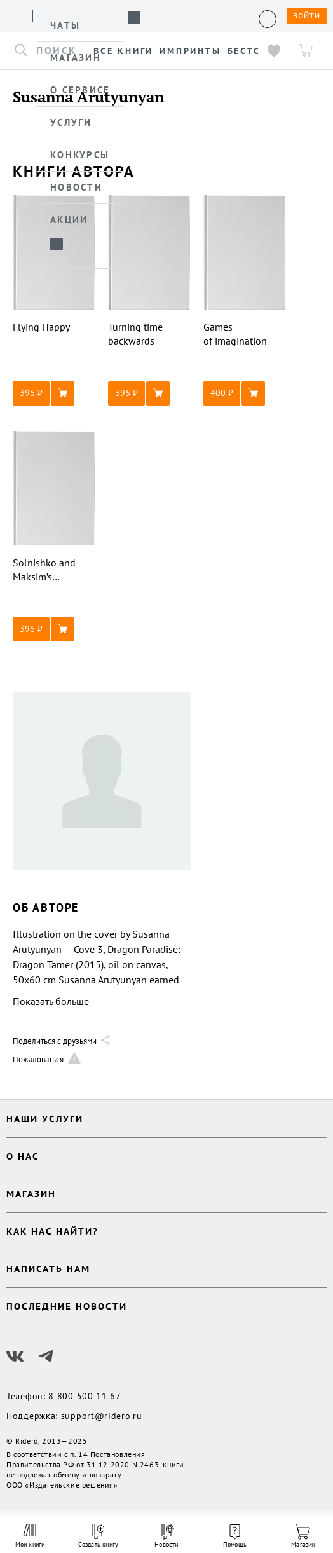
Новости (166, 1536)
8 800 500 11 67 (84, 1396)
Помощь (235, 1536)
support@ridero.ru (101, 1415)
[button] (54, 393)
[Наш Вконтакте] (15, 1356)
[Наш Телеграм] (46, 1356)
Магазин (303, 1536)
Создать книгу (98, 1536)
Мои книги (30, 1536)
